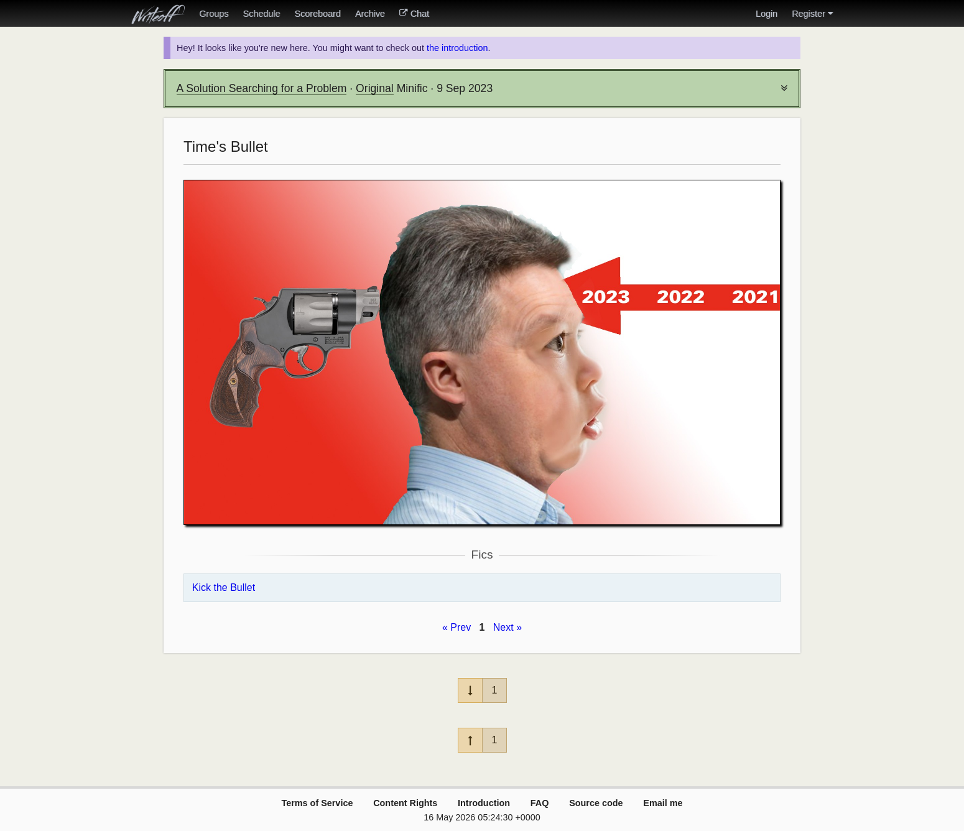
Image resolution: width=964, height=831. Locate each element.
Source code (596, 803)
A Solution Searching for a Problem (262, 88)
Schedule (261, 14)
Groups (213, 14)
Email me (662, 803)
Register (812, 14)
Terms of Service (317, 803)
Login (766, 14)
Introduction (484, 803)
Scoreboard (317, 14)
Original (375, 88)
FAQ (540, 803)
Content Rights (405, 803)
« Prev (456, 627)
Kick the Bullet (223, 587)
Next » (507, 627)
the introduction (457, 48)
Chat (414, 14)
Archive (370, 14)
